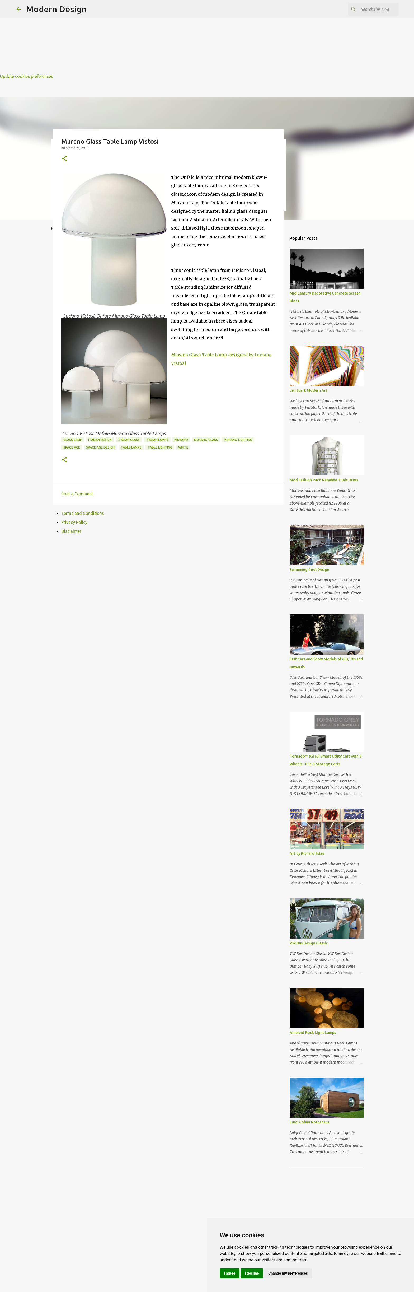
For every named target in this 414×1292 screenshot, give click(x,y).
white (183, 447)
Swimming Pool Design (309, 569)
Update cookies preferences (26, 76)
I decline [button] (252, 1273)
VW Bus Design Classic (309, 943)
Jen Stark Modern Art (308, 390)
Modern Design (56, 9)
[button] (64, 158)
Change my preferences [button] (288, 1273)
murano (181, 439)
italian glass (129, 439)
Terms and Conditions (82, 513)
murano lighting (238, 439)
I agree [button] (229, 1273)
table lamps (131, 447)
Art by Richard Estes (307, 853)
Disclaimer (71, 531)
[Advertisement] (158, 37)
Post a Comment (77, 493)
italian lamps (157, 439)
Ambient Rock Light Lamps (313, 1032)
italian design (100, 439)
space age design (100, 447)
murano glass (206, 439)
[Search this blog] (370, 9)
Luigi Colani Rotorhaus (309, 1122)
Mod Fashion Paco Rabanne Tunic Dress (324, 480)
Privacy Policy (74, 522)
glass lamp (72, 439)
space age (71, 447)
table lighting (160, 447)
